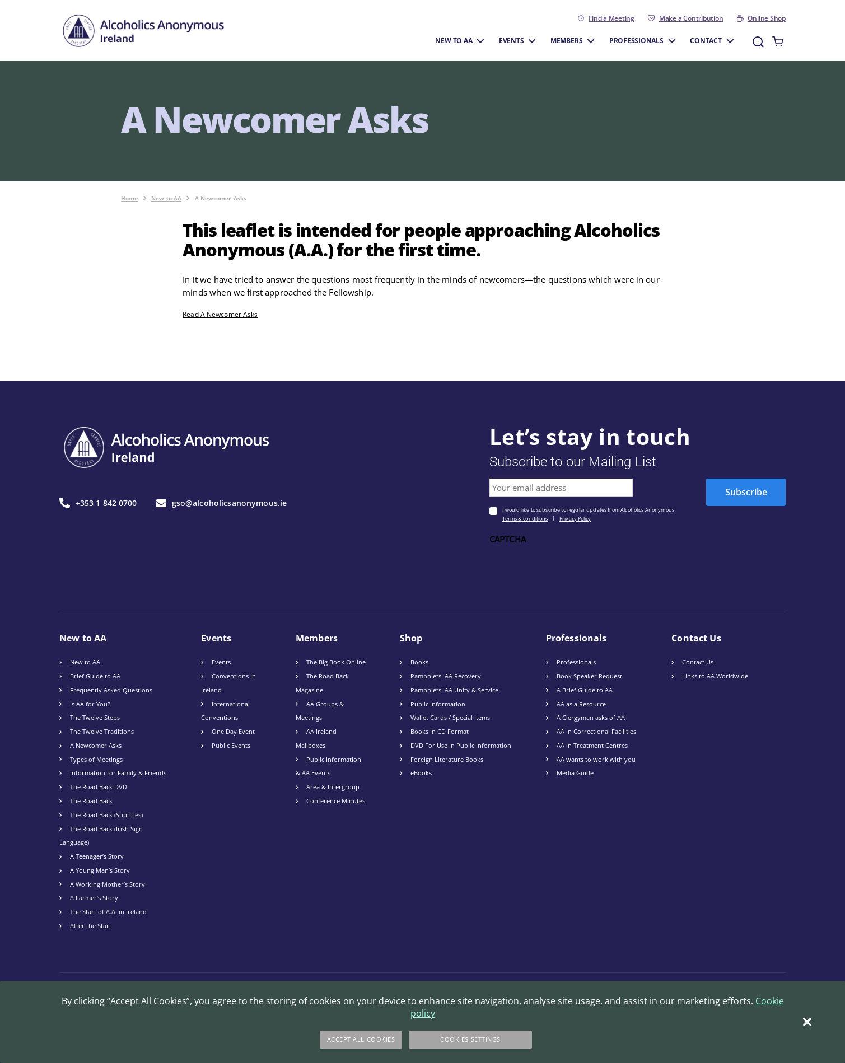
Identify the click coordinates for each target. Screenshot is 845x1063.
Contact (705, 40)
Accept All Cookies (361, 1039)
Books (419, 662)
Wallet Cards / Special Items (450, 717)
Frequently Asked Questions (111, 690)
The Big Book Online (336, 662)
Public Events (231, 745)
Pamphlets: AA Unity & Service (454, 690)
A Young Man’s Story (100, 870)
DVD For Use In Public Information (460, 745)
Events (511, 40)
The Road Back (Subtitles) (106, 815)
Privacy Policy (575, 518)
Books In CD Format (439, 731)
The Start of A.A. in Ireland (108, 911)
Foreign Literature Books (446, 759)
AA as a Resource (581, 704)
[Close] (806, 1022)
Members (566, 40)
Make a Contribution (691, 18)
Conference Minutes (335, 801)
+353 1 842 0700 (98, 503)
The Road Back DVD (98, 787)
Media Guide (575, 773)
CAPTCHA (507, 539)
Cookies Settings (470, 1039)
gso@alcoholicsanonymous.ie (221, 503)
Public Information (437, 704)
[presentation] (574, 570)
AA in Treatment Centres (592, 745)
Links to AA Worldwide (715, 676)
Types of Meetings (96, 759)
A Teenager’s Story (97, 856)
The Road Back (91, 801)
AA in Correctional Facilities (596, 731)
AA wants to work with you (596, 759)
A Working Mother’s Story (107, 884)
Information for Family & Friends (118, 773)
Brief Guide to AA (95, 676)
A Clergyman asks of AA (591, 717)
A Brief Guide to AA (585, 690)
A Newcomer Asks (96, 745)
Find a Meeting (611, 18)
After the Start (90, 925)
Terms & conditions (525, 518)
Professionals (636, 40)
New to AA (453, 40)
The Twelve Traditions (102, 731)
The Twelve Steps (95, 717)
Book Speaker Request (589, 676)
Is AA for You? (90, 704)
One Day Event (233, 731)
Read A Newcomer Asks (220, 314)
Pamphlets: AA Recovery (445, 676)
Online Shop (766, 18)
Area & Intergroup (333, 787)
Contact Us (697, 662)
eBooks (421, 773)
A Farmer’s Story (94, 897)
